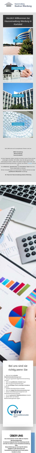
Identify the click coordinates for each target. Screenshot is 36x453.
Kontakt (30, 163)
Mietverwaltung (18, 95)
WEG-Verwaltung (18, 68)
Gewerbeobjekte (18, 124)
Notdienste (18, 41)
